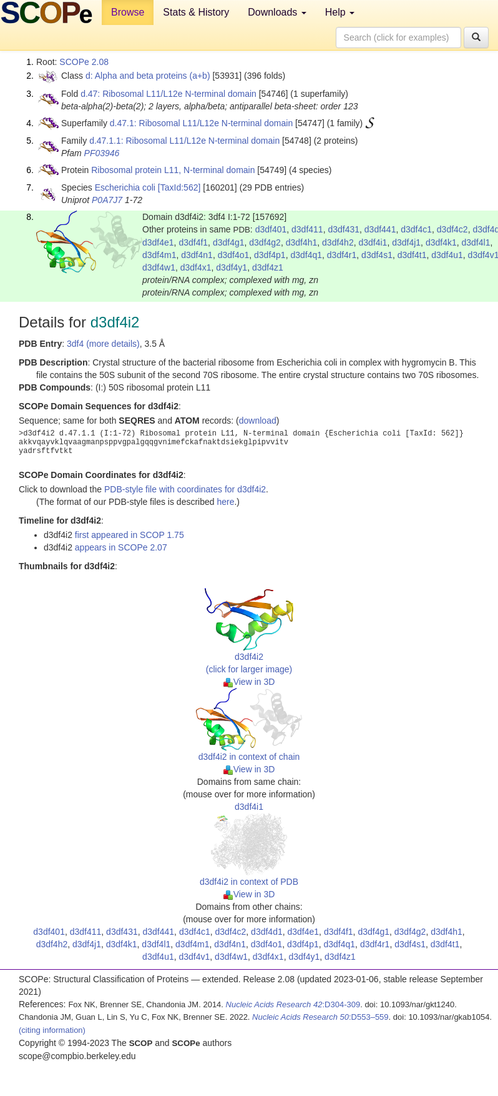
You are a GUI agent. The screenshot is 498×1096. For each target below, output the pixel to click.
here (225, 502)
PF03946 (102, 153)
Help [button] (339, 12)
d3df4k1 (441, 242)
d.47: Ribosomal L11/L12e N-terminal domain (168, 94)
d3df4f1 (193, 242)
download (257, 421)
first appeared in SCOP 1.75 (129, 535)
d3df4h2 (338, 242)
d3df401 (271, 229)
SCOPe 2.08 (84, 62)
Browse (127, 12)
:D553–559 (320, 1017)
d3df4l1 (476, 242)
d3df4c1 (416, 229)
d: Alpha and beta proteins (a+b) (147, 76)
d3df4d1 (267, 932)
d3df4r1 (341, 255)
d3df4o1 (234, 255)
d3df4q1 (306, 255)
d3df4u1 (447, 255)
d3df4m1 (159, 255)
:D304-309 (293, 1004)
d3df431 (343, 229)
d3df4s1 (377, 255)
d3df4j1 (406, 242)
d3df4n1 (197, 255)
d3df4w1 (158, 267)
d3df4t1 (412, 255)
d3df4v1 (194, 957)
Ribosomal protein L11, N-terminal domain (173, 170)
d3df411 (307, 229)
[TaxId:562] (179, 187)
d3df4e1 (158, 242)
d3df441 (380, 229)
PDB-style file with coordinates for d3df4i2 (185, 489)
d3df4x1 (196, 267)
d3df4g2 (265, 242)
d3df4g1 (229, 242)
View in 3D (249, 682)
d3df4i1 (372, 242)
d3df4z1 (267, 267)
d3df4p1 (270, 255)
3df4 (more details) (103, 344)
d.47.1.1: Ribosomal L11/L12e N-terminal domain (184, 141)
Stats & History (196, 12)
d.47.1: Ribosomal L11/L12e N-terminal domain (201, 123)
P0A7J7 (107, 200)
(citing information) (52, 1030)
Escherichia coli (125, 187)
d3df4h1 (302, 242)
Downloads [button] (277, 12)
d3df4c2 (452, 229)
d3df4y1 (231, 267)
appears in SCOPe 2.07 (121, 547)
